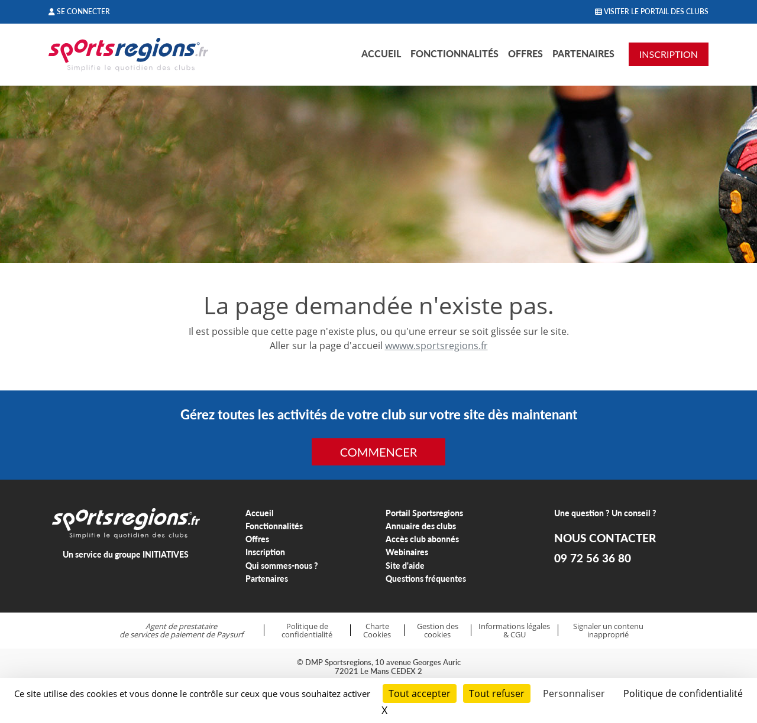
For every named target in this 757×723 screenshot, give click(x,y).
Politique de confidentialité (307, 630)
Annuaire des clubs (421, 526)
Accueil (381, 53)
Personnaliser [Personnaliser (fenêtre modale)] (574, 693)
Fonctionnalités (454, 53)
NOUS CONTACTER (605, 538)
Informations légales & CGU (514, 630)
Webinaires (407, 552)
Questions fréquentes (426, 579)
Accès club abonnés (422, 539)
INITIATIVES (166, 554)
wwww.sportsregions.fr (436, 345)
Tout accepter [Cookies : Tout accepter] (420, 693)
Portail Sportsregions (424, 513)
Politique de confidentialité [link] (683, 693)
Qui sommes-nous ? (281, 566)
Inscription (265, 552)
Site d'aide (405, 566)
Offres (525, 53)
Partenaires (583, 53)
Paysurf (229, 634)
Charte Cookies (377, 630)
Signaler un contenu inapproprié (608, 630)
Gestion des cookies (437, 630)
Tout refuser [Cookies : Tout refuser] (497, 693)
